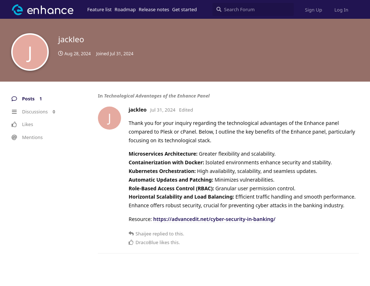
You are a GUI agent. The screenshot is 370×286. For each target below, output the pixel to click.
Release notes (154, 9)
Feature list (99, 9)
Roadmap (125, 9)
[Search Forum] (253, 9)
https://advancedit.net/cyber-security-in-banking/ (214, 219)
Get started (184, 9)
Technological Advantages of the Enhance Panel (157, 95)
